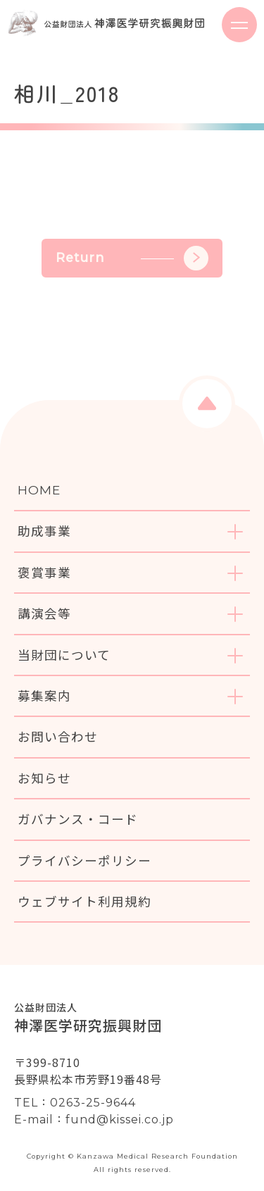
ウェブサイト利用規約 (84, 901)
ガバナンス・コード (78, 819)
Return (132, 258)
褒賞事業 (44, 572)
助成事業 (44, 531)
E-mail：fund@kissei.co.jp (94, 1119)
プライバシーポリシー (84, 860)
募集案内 (44, 695)
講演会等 (44, 613)
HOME (39, 489)
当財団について (64, 654)
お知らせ (44, 778)
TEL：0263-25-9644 (75, 1102)
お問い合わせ (58, 736)
